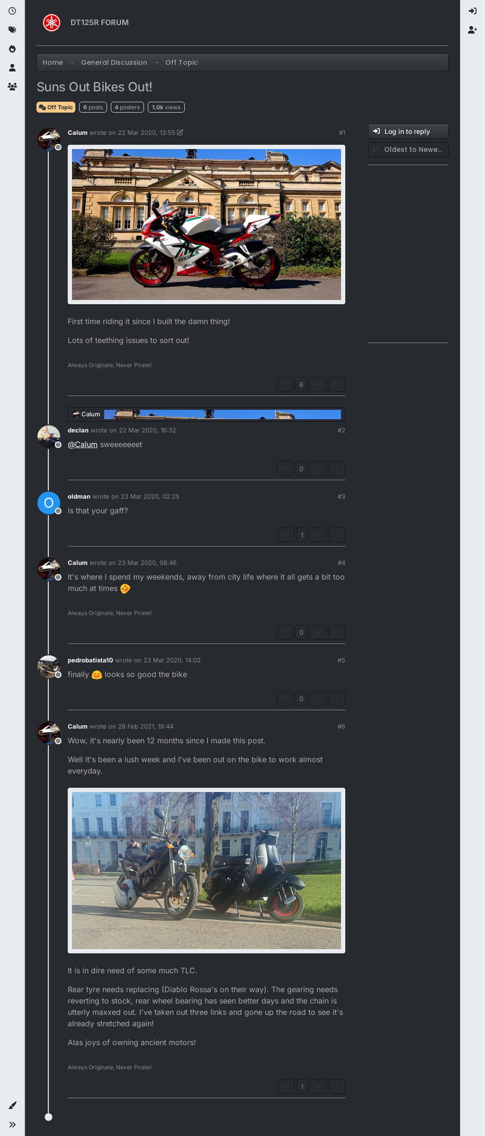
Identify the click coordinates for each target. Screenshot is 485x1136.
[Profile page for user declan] (48, 436)
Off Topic (56, 107)
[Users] (12, 68)
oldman (79, 496)
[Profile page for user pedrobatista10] (48, 666)
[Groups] (12, 87)
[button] (12, 1105)
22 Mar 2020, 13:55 (146, 132)
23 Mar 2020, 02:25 (150, 496)
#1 (342, 132)
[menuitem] (472, 11)
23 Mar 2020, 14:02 (172, 660)
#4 (341, 562)
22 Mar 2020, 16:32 (147, 430)
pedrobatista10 (90, 660)
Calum (78, 132)
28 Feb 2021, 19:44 (145, 726)
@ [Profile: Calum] (83, 444)
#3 (341, 496)
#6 (341, 726)
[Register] (472, 30)
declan (78, 430)
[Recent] (12, 11)
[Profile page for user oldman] (48, 503)
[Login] (472, 11)
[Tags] (12, 30)
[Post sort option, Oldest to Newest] (408, 149)
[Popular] (12, 49)
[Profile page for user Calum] (48, 139)
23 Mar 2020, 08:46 (147, 562)
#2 (341, 430)
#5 (341, 660)
